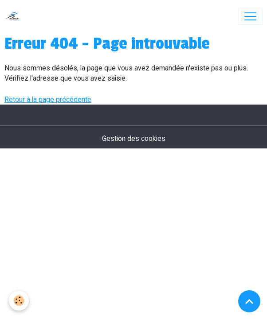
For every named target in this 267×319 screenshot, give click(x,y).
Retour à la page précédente (47, 99)
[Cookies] (19, 301)
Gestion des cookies (133, 138)
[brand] (14, 16)
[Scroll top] (249, 301)
